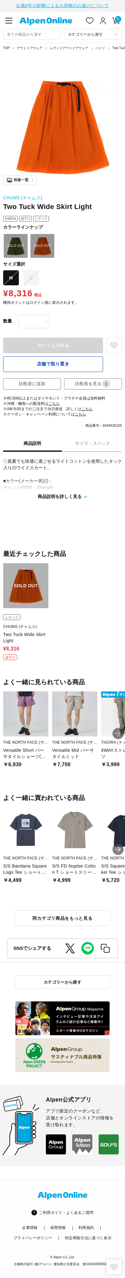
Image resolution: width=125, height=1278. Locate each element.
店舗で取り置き (53, 363)
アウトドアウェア (30, 47)
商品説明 (32, 442)
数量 (7, 320)
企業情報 (29, 1227)
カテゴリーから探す (63, 981)
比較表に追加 (32, 382)
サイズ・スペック (92, 442)
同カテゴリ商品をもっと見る (62, 917)
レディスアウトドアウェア (69, 47)
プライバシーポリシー (33, 1237)
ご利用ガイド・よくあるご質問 (66, 1212)
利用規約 (86, 1227)
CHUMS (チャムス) (22, 197)
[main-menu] (8, 20)
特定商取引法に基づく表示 (88, 1237)
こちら (54, 403)
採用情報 (58, 1227)
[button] (118, 733)
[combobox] (32, 33)
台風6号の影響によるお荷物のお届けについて (62, 5)
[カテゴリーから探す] (93, 33)
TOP (6, 47)
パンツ (100, 47)
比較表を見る (92, 383)
